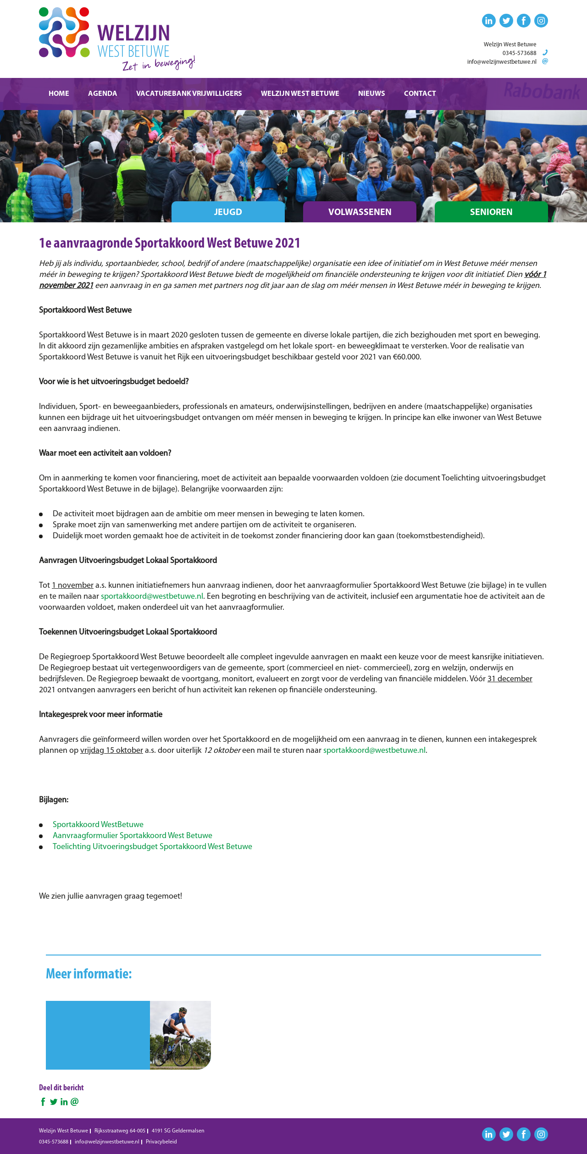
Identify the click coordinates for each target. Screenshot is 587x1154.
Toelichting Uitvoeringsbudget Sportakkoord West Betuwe (152, 847)
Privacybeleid (161, 1142)
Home (59, 94)
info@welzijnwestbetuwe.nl (502, 62)
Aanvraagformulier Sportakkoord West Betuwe (132, 836)
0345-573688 (520, 53)
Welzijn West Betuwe (300, 94)
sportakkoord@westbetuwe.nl (152, 596)
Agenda (102, 94)
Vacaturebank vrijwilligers (189, 94)
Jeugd (228, 212)
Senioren (491, 212)
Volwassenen (360, 212)
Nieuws (371, 94)
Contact (420, 94)
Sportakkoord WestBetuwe (98, 825)
